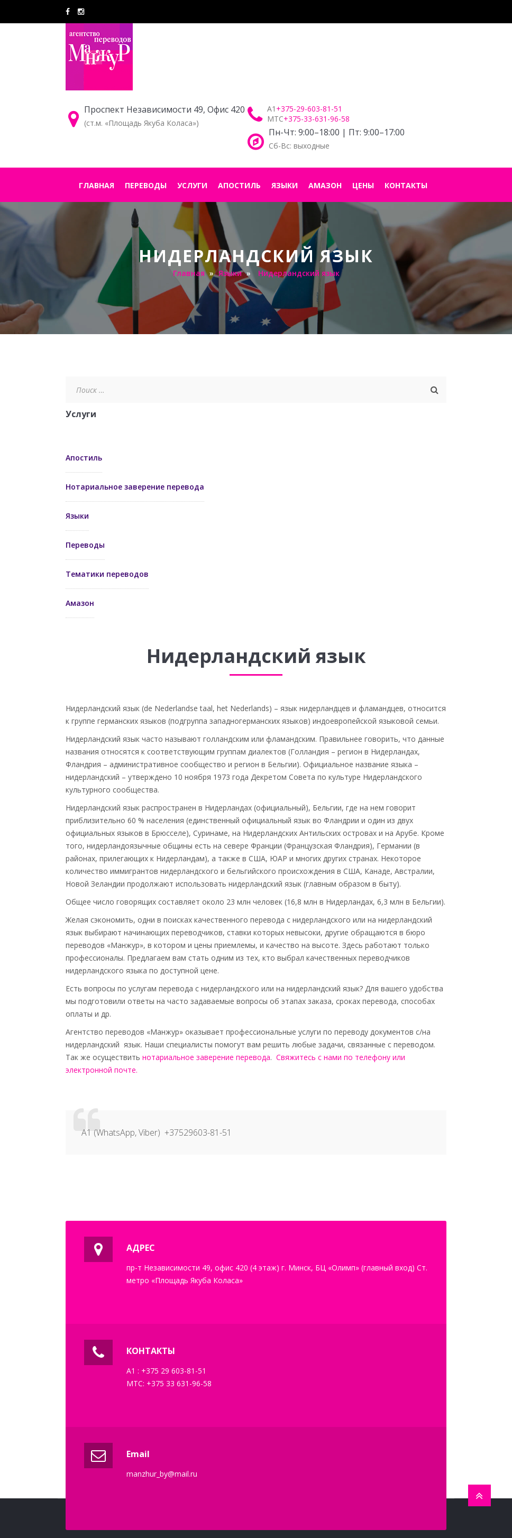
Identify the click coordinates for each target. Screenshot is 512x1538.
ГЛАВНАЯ (96, 185)
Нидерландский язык (299, 273)
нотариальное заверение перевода (206, 1057)
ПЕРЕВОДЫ (146, 185)
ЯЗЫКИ (284, 185)
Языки (77, 516)
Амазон (80, 603)
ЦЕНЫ (363, 185)
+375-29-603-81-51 (309, 109)
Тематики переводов (107, 574)
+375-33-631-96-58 (317, 119)
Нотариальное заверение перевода (135, 487)
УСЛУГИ (192, 185)
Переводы (85, 545)
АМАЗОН (325, 185)
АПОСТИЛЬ (239, 185)
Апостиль (84, 458)
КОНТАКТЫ (406, 185)
